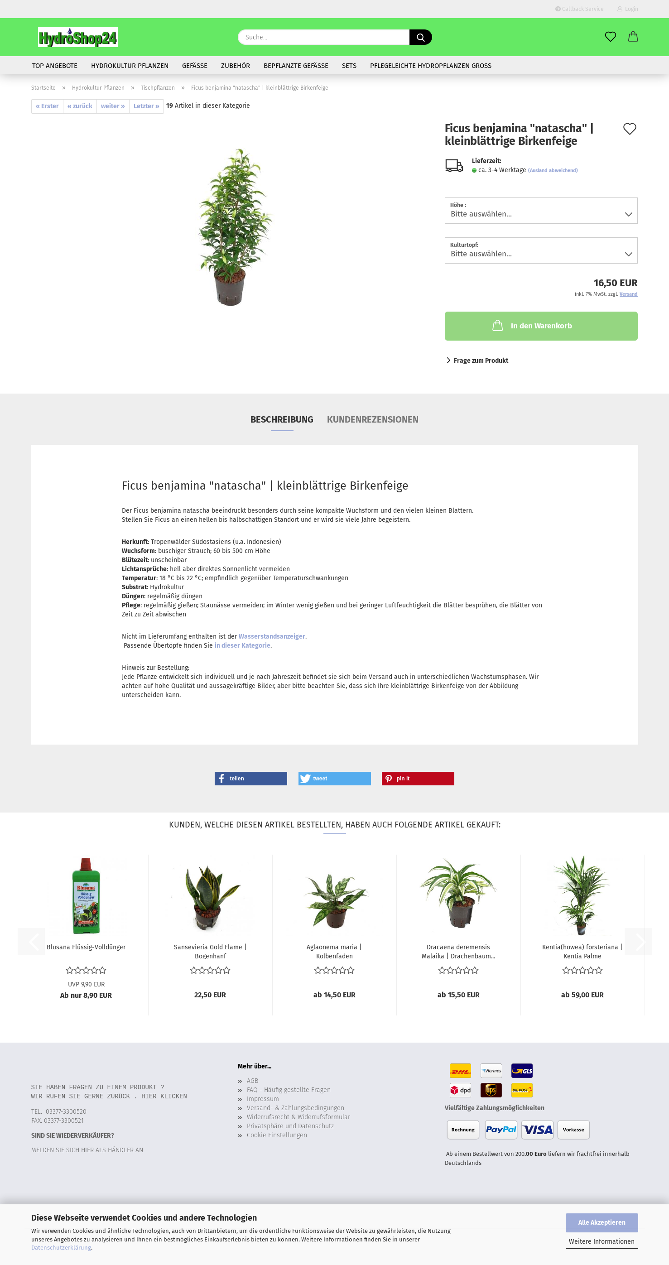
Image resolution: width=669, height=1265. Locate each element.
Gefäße (194, 66)
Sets (349, 66)
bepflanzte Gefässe (296, 66)
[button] (633, 37)
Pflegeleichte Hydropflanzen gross (430, 66)
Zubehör (235, 66)
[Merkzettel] (610, 37)
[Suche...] (420, 37)
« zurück (79, 106)
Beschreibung (281, 419)
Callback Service (579, 9)
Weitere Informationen (602, 1242)
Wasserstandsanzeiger (272, 636)
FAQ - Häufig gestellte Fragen (289, 1090)
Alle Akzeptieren (602, 1223)
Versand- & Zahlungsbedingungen (295, 1108)
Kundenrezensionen (373, 419)
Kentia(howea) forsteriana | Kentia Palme (582, 951)
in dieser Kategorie (242, 645)
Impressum (263, 1099)
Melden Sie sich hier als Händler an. (87, 1150)
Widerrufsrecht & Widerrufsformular (298, 1117)
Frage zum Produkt (481, 361)
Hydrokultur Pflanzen (129, 66)
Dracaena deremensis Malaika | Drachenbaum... (458, 951)
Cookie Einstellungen (277, 1135)
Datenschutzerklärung (61, 1247)
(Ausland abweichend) (553, 170)
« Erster (47, 106)
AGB (252, 1081)
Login (627, 9)
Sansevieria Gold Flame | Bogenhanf (210, 951)
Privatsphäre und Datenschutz (290, 1126)
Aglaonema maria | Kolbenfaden (334, 951)
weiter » (113, 106)
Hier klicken (164, 1096)
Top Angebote (54, 66)
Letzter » (146, 106)
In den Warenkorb (531, 325)
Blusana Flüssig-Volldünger (86, 947)
